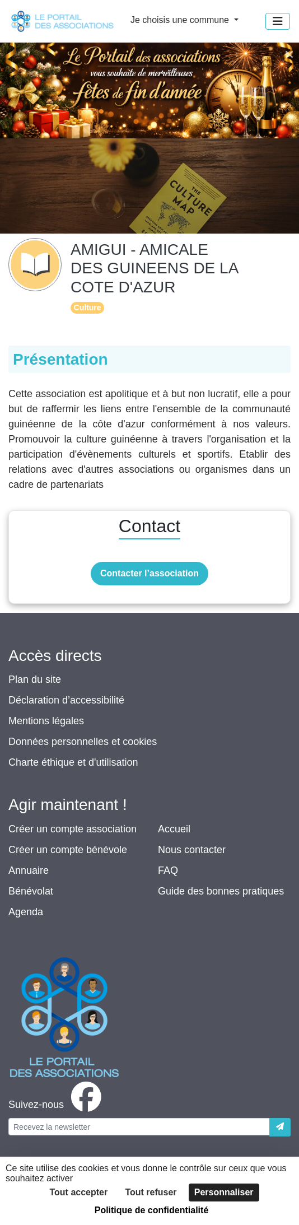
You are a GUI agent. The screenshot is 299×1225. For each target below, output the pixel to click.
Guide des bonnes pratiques (221, 891)
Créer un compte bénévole (67, 849)
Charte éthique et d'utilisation (73, 762)
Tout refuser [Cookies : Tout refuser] (150, 1192)
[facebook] (57, 1104)
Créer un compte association (72, 829)
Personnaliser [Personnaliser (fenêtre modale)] (224, 1192)
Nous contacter (192, 849)
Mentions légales (46, 720)
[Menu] (277, 21)
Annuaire (28, 870)
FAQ (168, 870)
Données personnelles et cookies (82, 741)
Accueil (174, 829)
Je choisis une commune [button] (181, 20)
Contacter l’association (149, 573)
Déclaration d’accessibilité (66, 700)
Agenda (25, 911)
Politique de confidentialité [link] (152, 1210)
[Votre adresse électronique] (139, 1126)
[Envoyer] (280, 1127)
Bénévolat (30, 891)
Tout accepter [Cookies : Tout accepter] (78, 1192)
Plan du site (34, 679)
